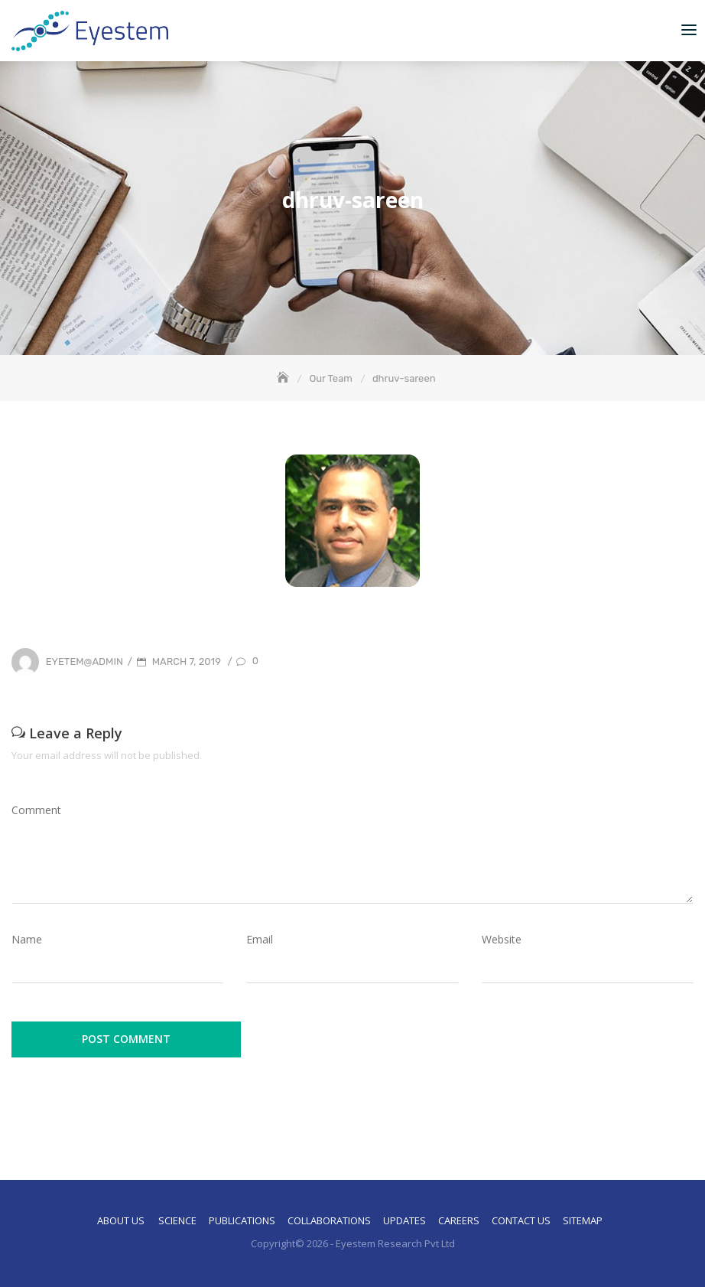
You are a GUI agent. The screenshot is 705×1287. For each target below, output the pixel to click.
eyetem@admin (84, 661)
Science (177, 1220)
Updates (404, 1220)
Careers (458, 1220)
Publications (242, 1220)
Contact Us (521, 1220)
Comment (36, 810)
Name (26, 939)
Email (259, 939)
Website (501, 939)
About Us (121, 1220)
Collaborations (329, 1220)
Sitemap (583, 1220)
